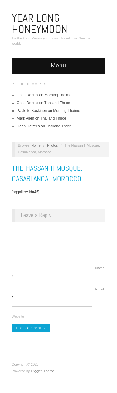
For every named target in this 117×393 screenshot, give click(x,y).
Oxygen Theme (42, 374)
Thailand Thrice (57, 103)
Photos (52, 145)
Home (35, 145)
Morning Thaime (57, 95)
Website (18, 319)
